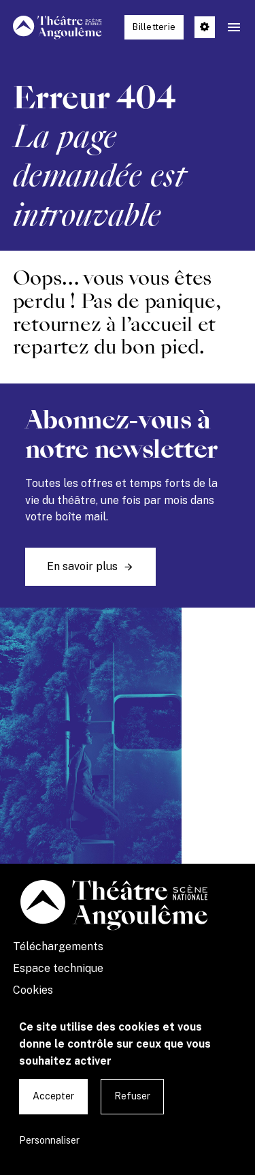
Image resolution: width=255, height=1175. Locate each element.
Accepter (53, 1096)
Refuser (132, 1096)
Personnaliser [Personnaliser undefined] (49, 1140)
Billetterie (154, 27)
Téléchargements (58, 946)
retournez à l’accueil (102, 325)
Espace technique (58, 968)
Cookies (33, 990)
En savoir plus (82, 566)
